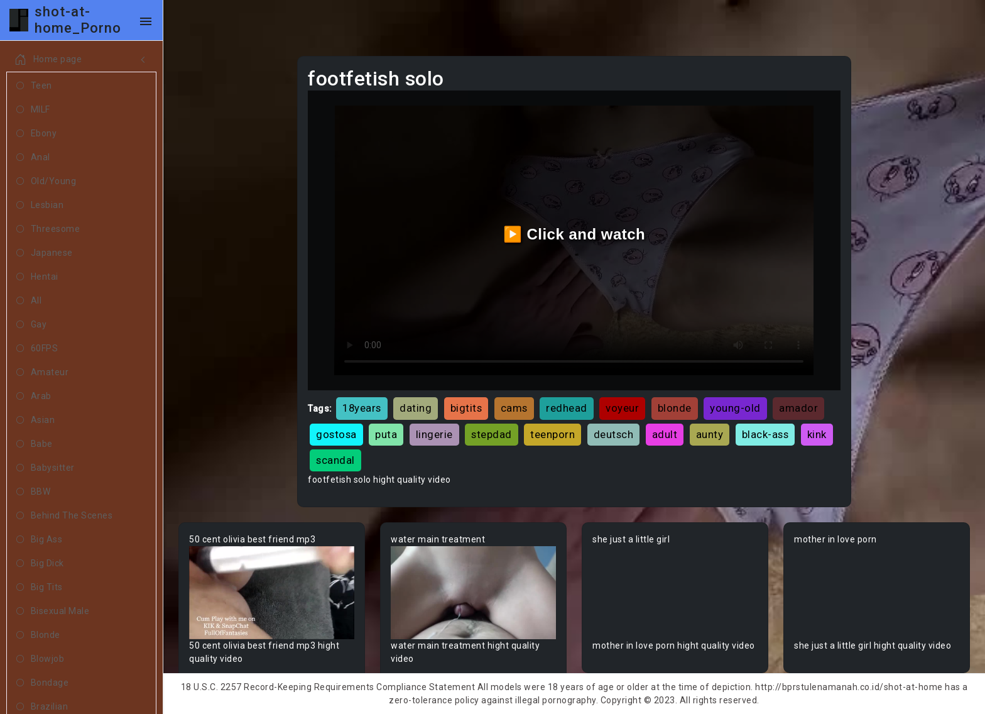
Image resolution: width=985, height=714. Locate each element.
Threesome (48, 229)
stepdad (491, 434)
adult (665, 434)
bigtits (466, 408)
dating (416, 408)
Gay (31, 325)
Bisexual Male (52, 611)
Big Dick (40, 563)
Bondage (42, 683)
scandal (335, 460)
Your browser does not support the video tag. (271, 592)
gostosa (336, 434)
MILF (33, 110)
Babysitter (45, 468)
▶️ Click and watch (574, 234)
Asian (35, 420)
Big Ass (39, 540)
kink (817, 434)
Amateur (42, 372)
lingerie (434, 434)
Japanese (44, 253)
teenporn (552, 434)
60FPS (37, 348)
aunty (710, 434)
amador (798, 408)
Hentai (37, 277)
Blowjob (40, 659)
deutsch (614, 434)
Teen (34, 86)
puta (386, 434)
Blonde (38, 635)
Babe (34, 444)
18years (361, 408)
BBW (33, 492)
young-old (735, 408)
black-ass (765, 434)
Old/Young (46, 181)
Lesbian (39, 205)
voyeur (622, 408)
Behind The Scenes (64, 516)
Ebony (36, 134)
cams (514, 408)
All (28, 301)
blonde (675, 408)
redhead (566, 408)
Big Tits (39, 587)
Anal (33, 157)
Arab (34, 396)
